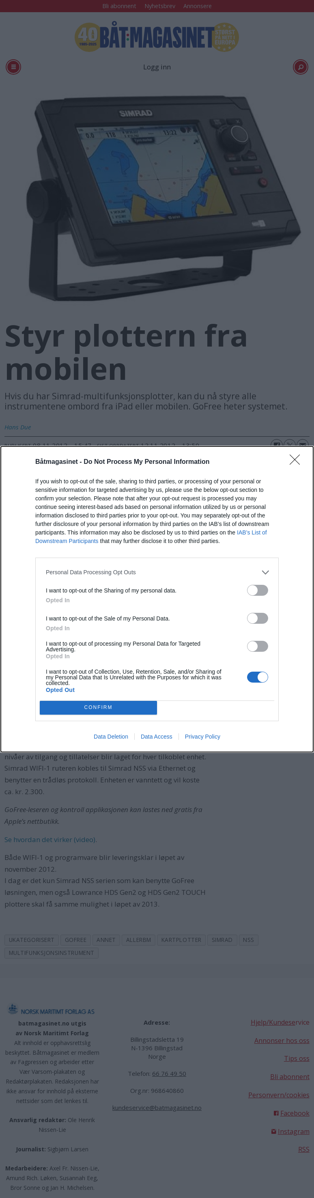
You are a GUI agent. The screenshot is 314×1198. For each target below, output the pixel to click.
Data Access (156, 736)
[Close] (297, 462)
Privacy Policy (202, 736)
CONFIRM (98, 708)
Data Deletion (111, 736)
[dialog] (157, 599)
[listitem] (157, 572)
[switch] (257, 590)
